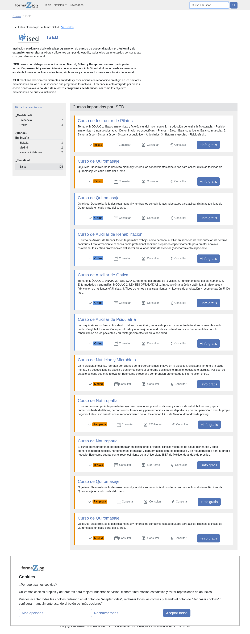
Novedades (76, 4)
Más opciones (32, 613)
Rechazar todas (106, 613)
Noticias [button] (59, 4)
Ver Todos (67, 27)
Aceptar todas (177, 613)
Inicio (48, 4)
